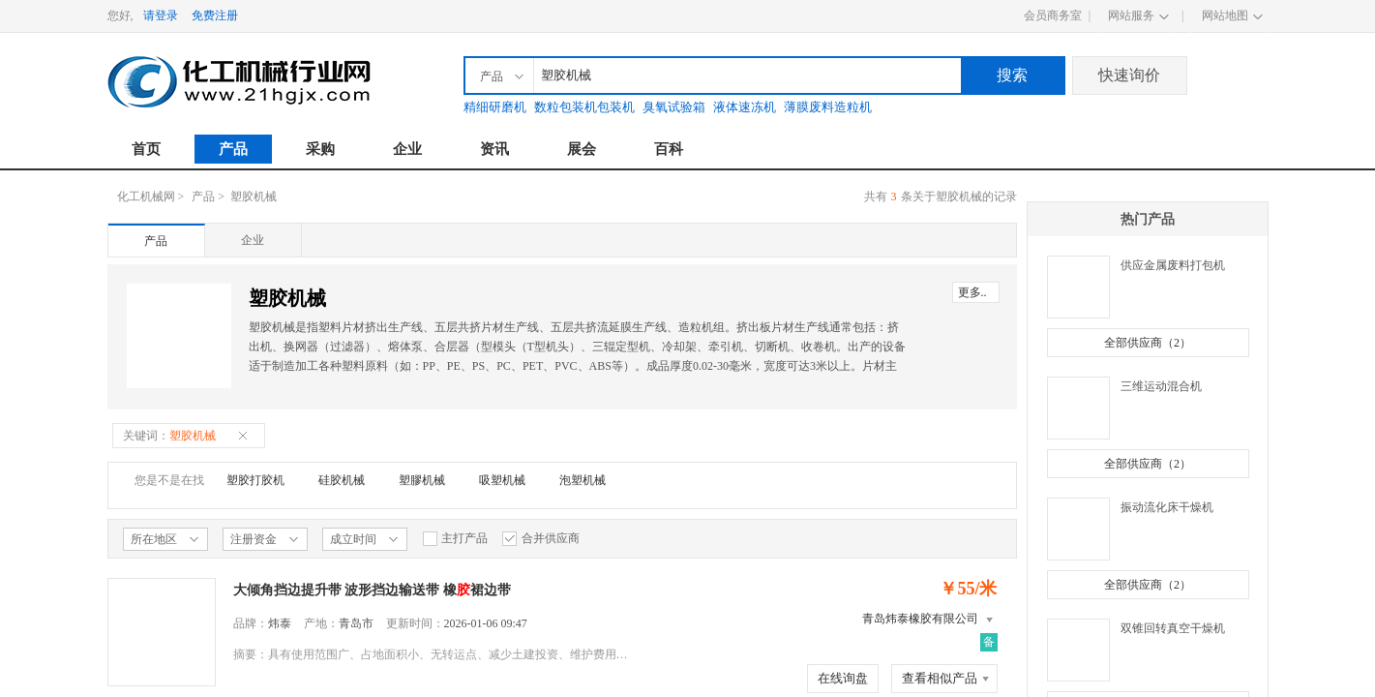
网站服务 (1131, 15)
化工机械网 (146, 196)
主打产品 (455, 538)
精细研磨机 (494, 107)
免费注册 (215, 15)
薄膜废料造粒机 (828, 107)
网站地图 (1225, 15)
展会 (581, 149)
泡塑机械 (582, 480)
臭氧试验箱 (674, 107)
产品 (233, 149)
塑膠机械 (422, 480)
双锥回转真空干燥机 (1173, 628)
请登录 (160, 15)
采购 (320, 149)
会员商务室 (1053, 15)
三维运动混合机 (1161, 386)
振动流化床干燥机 (1167, 507)
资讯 (494, 149)
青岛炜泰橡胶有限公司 (920, 618)
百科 (668, 149)
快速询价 (1129, 75)
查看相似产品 (939, 678)
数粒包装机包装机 (584, 107)
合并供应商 (541, 538)
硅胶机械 (341, 480)
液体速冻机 (744, 107)
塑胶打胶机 (255, 480)
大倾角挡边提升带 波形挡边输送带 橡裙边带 (372, 590)
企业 (407, 149)
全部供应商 (1147, 342)
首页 (146, 149)
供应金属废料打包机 (1173, 265)
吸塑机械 (502, 480)
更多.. (972, 292)
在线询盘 (843, 678)
